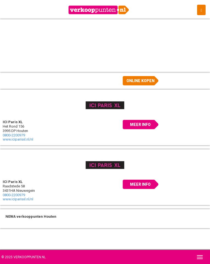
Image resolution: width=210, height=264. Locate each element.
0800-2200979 (14, 135)
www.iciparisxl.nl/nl (18, 139)
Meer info (140, 124)
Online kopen (140, 81)
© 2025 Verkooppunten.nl (23, 257)
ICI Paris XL (13, 122)
